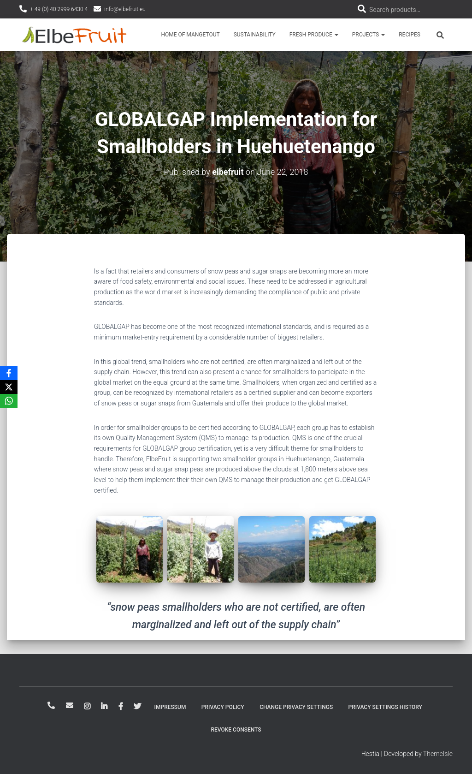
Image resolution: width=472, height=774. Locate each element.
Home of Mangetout (190, 34)
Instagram (87, 706)
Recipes (409, 34)
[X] (9, 387)
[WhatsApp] (9, 401)
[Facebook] (9, 373)
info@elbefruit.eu (125, 9)
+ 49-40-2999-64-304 (51, 705)
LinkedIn (104, 706)
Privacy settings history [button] (385, 707)
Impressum (170, 707)
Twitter (137, 706)
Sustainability (255, 34)
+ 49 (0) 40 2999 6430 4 (59, 9)
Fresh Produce (313, 34)
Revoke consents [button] (236, 729)
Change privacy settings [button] (296, 707)
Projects (368, 34)
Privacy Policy (222, 707)
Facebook (121, 706)
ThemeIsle (438, 753)
